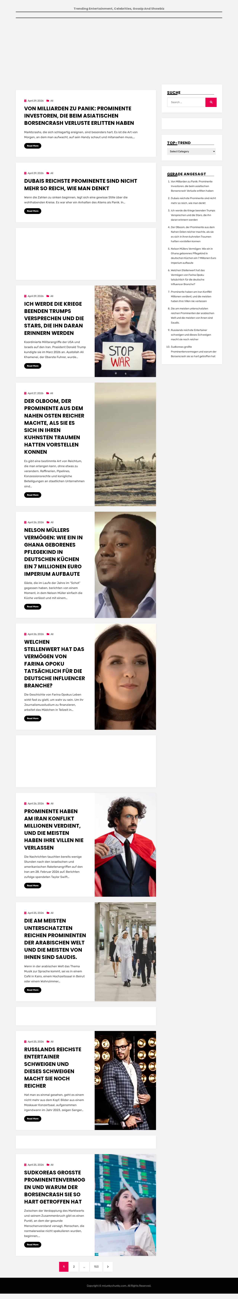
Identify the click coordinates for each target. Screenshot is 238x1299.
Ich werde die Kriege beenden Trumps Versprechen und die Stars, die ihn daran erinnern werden (54, 319)
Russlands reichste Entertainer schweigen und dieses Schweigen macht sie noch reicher (52, 1070)
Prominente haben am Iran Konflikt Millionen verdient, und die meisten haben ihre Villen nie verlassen (53, 831)
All (51, 101)
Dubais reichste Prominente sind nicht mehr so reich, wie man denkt (80, 185)
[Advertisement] (119, 52)
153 (100, 1270)
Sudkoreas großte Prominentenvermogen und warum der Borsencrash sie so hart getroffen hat (54, 1190)
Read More (32, 146)
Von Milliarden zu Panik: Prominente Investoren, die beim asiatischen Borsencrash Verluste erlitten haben (79, 116)
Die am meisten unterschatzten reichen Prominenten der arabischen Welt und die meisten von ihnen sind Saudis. (55, 941)
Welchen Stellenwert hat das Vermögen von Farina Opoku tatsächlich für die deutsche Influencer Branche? (54, 665)
